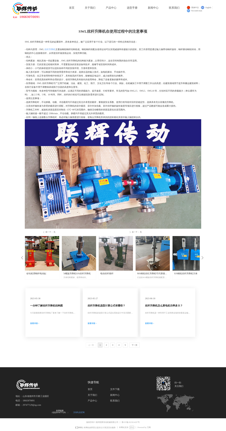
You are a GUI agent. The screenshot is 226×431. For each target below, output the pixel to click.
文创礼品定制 (79, 412)
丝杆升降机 (49, 49)
